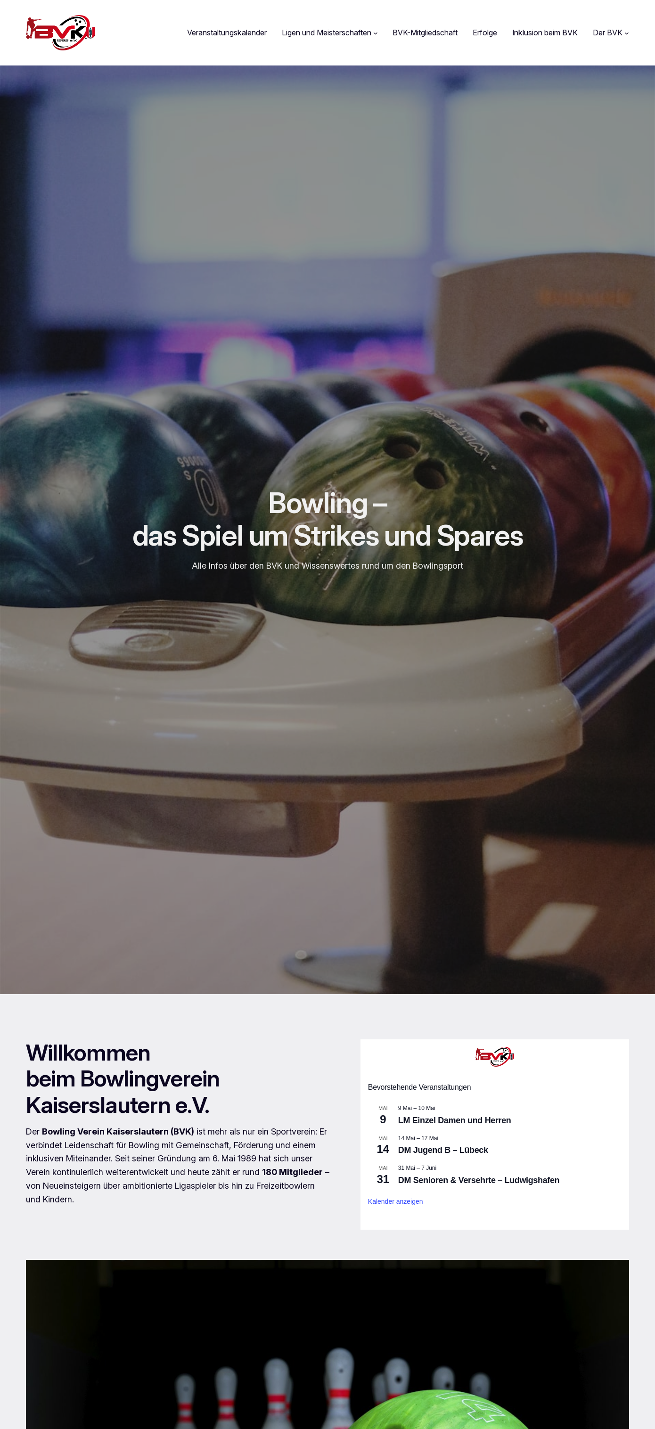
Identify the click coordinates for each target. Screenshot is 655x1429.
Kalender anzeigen (395, 1201)
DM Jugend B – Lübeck (443, 1150)
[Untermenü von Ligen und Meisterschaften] (375, 33)
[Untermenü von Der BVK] (626, 33)
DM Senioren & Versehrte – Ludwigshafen (478, 1180)
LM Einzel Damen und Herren (454, 1120)
